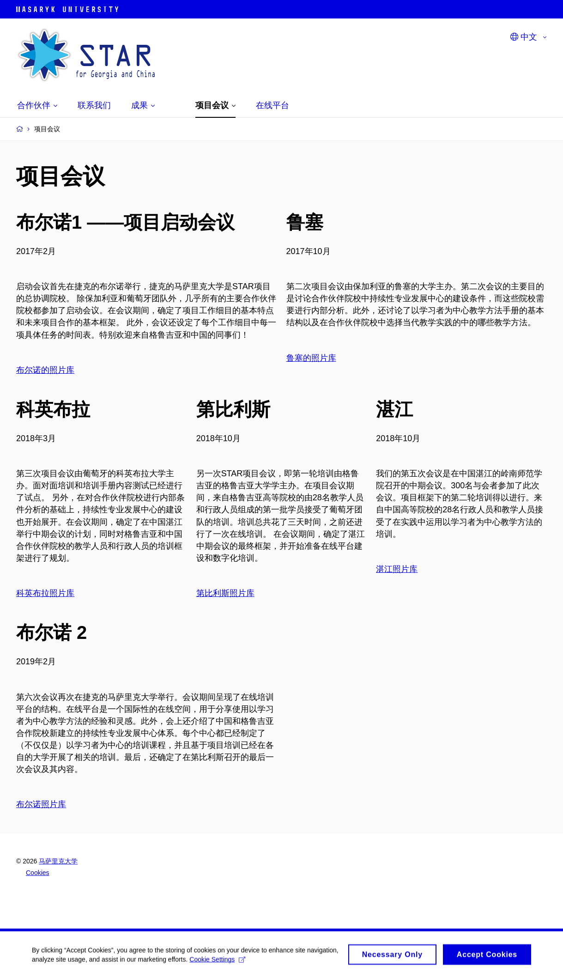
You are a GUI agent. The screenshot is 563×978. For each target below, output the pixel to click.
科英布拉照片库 (45, 593)
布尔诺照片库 (41, 804)
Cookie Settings (251, 962)
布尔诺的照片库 (45, 370)
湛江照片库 (397, 569)
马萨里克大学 (58, 861)
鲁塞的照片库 (311, 358)
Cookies (37, 872)
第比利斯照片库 (225, 593)
